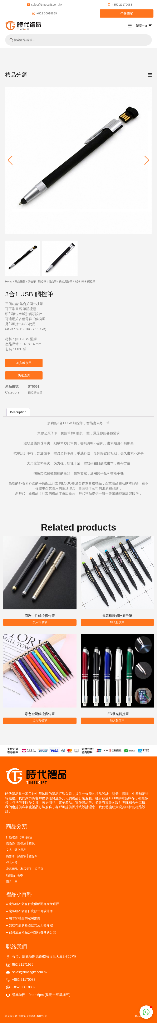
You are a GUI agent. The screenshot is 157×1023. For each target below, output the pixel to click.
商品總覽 (20, 281)
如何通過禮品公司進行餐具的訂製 (32, 932)
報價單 (126, 13)
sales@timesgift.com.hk (44, 4)
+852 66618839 (44, 13)
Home (8, 281)
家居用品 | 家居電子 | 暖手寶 (24, 868)
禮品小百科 (19, 894)
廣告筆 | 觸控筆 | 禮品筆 (42, 281)
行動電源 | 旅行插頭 (19, 837)
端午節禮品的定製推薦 (24, 918)
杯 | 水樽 (11, 862)
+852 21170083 (119, 4)
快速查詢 (24, 375)
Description (18, 412)
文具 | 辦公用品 (16, 849)
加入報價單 (24, 363)
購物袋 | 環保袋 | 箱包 (20, 843)
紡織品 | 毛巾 (14, 875)
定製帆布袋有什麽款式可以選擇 (31, 911)
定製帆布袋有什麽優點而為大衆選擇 (34, 904)
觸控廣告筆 (65, 281)
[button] (147, 160)
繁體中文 (144, 25)
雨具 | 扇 (11, 881)
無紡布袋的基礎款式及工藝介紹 (31, 925)
